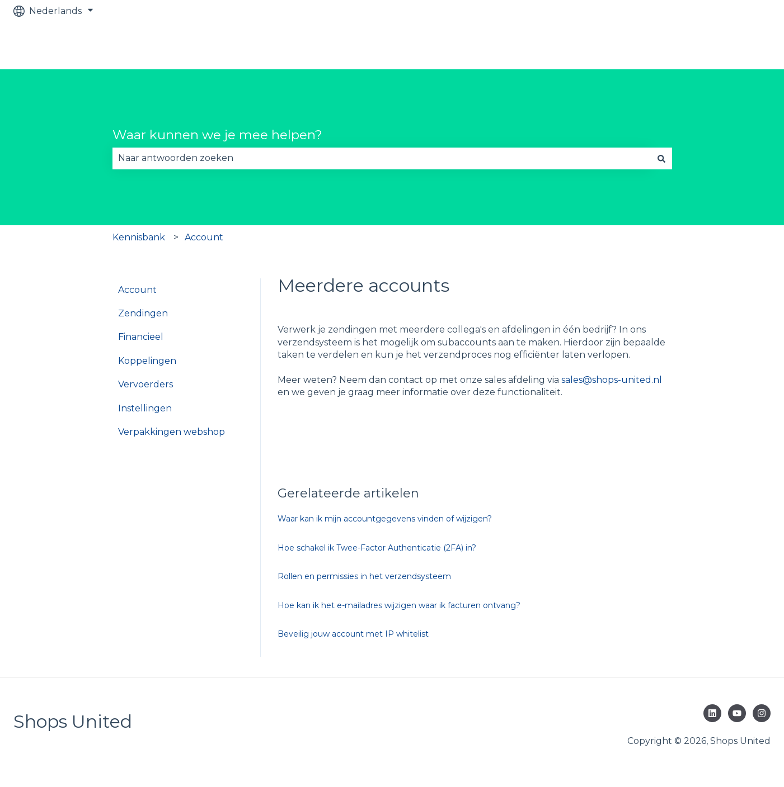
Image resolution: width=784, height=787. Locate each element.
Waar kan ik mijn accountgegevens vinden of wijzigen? (385, 519)
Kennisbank (138, 237)
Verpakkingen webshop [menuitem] (171, 431)
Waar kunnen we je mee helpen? (217, 135)
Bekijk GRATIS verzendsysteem (689, 45)
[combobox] (381, 158)
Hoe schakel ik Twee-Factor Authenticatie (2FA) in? (377, 548)
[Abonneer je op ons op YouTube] (737, 713)
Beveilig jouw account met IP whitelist (353, 634)
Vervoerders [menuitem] (145, 384)
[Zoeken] (661, 158)
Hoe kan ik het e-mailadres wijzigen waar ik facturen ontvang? (399, 605)
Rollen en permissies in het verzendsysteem (364, 576)
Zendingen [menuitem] (143, 313)
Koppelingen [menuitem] (147, 360)
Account (204, 237)
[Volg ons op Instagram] (762, 713)
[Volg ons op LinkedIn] (712, 713)
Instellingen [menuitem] (145, 408)
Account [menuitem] (137, 290)
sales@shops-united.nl (611, 379)
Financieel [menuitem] (140, 336)
